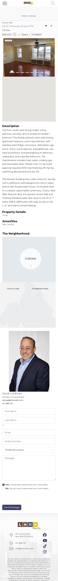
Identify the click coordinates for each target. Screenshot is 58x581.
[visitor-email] (29, 432)
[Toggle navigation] (4, 3)
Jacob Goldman (12, 393)
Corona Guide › (13, 288)
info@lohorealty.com (24, 548)
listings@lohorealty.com (12, 400)
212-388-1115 (7, 403)
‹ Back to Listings (28, 16)
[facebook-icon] (45, 535)
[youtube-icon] (45, 540)
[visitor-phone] (29, 441)
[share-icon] (51, 26)
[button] (53, 3)
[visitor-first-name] (29, 411)
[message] (29, 467)
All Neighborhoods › (40, 288)
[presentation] (23, 498)
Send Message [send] (12, 507)
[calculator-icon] (15, 34)
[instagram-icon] (45, 552)
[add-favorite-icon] (46, 26)
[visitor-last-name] (29, 420)
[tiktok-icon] (45, 546)
